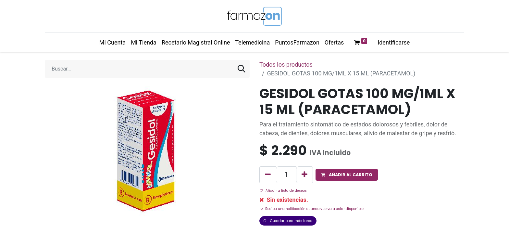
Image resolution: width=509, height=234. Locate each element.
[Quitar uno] (267, 174)
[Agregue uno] (304, 174)
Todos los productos (286, 64)
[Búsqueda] (241, 69)
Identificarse (394, 42)
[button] (347, 175)
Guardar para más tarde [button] (288, 220)
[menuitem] (112, 42)
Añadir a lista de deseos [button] (283, 190)
